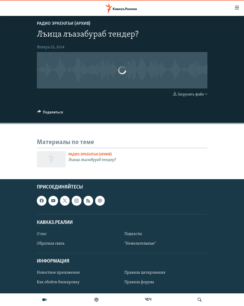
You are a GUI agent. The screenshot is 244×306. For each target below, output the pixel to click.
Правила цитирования (144, 273)
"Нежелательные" (140, 244)
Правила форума (139, 282)
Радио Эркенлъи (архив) (63, 23)
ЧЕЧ (148, 300)
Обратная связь (50, 244)
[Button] (50, 113)
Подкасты (133, 234)
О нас (42, 234)
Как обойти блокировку (58, 282)
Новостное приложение (58, 273)
